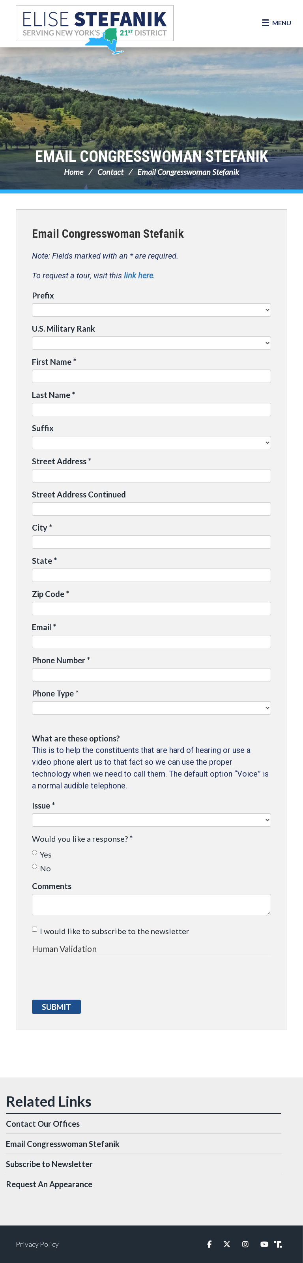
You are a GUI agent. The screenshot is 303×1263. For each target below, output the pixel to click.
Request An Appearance (49, 1184)
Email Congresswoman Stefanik (151, 156)
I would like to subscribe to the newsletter (110, 931)
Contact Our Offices (43, 1123)
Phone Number (61, 660)
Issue (43, 805)
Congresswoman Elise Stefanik (95, 29)
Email (44, 627)
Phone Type (55, 693)
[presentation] (92, 978)
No (41, 868)
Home (73, 171)
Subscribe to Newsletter (49, 1164)
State (44, 560)
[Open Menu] (276, 23)
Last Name (53, 395)
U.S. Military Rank (63, 328)
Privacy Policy (37, 1244)
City (42, 527)
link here (138, 275)
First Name (54, 361)
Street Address (61, 461)
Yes (42, 854)
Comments (51, 886)
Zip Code (50, 594)
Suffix (43, 428)
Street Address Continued (79, 494)
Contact (110, 171)
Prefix (43, 295)
